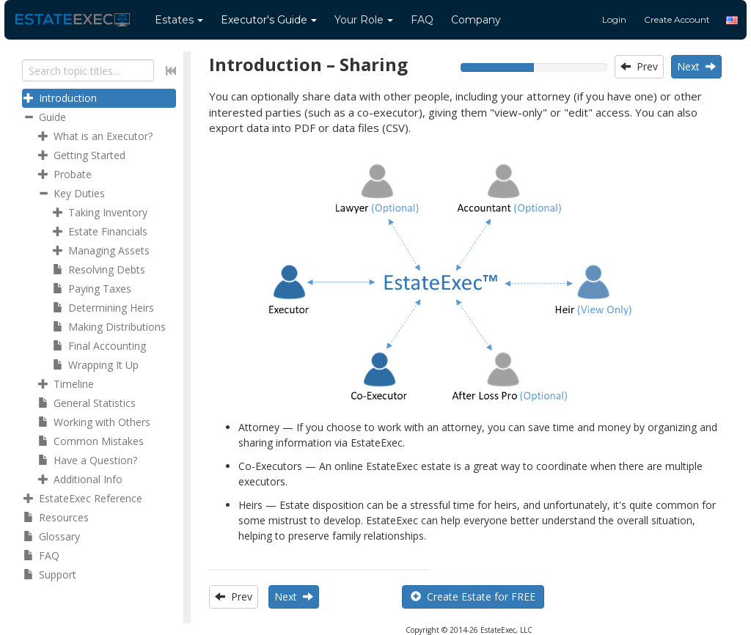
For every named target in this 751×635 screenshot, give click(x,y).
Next (696, 66)
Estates (179, 19)
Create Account (677, 19)
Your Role (363, 19)
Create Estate (473, 596)
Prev (639, 66)
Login (614, 19)
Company (476, 19)
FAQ (422, 19)
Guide (269, 19)
